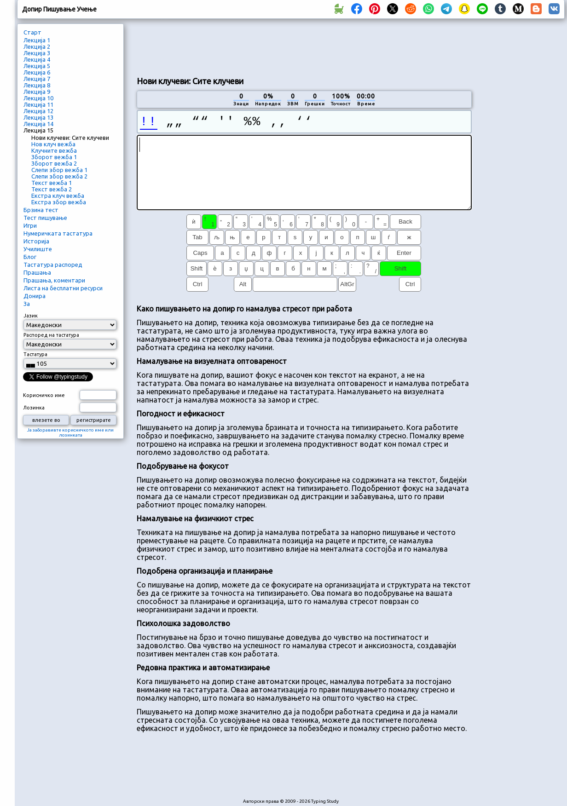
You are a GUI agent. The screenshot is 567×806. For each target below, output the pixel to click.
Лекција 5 (36, 66)
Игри (30, 225)
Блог (29, 256)
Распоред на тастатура (51, 335)
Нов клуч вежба (53, 144)
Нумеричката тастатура (58, 233)
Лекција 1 (36, 40)
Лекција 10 (38, 98)
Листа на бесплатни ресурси (63, 288)
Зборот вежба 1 (54, 157)
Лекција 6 (36, 72)
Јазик (30, 315)
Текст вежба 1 (51, 182)
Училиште (37, 249)
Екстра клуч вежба (57, 195)
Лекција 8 (36, 85)
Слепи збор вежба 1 (59, 170)
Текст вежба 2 (51, 189)
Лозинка (34, 407)
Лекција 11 (38, 104)
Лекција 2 (36, 46)
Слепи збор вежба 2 (59, 176)
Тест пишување (45, 217)
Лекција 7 (36, 78)
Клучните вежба (54, 150)
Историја (36, 241)
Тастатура (35, 354)
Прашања (37, 272)
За (26, 303)
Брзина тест (40, 210)
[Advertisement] (304, 46)
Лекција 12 (38, 111)
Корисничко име (44, 395)
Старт (32, 32)
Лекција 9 (36, 91)
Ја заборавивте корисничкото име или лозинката (70, 432)
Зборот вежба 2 (54, 163)
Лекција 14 (38, 124)
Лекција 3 (36, 53)
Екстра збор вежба (58, 202)
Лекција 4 (36, 59)
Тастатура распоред (52, 264)
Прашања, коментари (54, 280)
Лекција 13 (38, 117)
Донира (34, 296)
